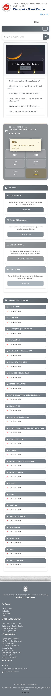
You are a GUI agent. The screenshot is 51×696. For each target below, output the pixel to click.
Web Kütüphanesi (8, 643)
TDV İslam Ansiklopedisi (10, 646)
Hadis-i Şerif (6, 611)
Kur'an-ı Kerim (7, 609)
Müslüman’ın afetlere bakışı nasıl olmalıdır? (24, 81)
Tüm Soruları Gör (14, 311)
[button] (8, 59)
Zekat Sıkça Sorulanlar (10, 628)
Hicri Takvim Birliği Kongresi (11, 641)
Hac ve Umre (6, 613)
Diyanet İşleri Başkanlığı (10, 639)
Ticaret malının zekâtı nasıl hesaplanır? (23, 111)
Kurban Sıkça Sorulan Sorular (12, 626)
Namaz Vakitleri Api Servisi (11, 653)
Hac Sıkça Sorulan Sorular (11, 624)
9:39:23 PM (14, 134)
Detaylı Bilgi (25, 68)
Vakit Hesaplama (8, 655)
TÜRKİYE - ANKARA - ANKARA (22, 130)
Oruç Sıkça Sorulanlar (9, 631)
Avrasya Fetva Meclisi (9, 657)
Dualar (4, 616)
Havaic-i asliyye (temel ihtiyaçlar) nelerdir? (24, 106)
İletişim (5, 665)
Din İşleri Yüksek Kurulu (29, 9)
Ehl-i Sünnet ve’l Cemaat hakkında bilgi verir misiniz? (25, 87)
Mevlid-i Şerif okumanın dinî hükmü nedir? (24, 93)
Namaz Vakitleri (7, 648)
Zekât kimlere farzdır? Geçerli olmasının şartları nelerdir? (25, 100)
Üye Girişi (44, 14)
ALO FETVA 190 (7, 650)
